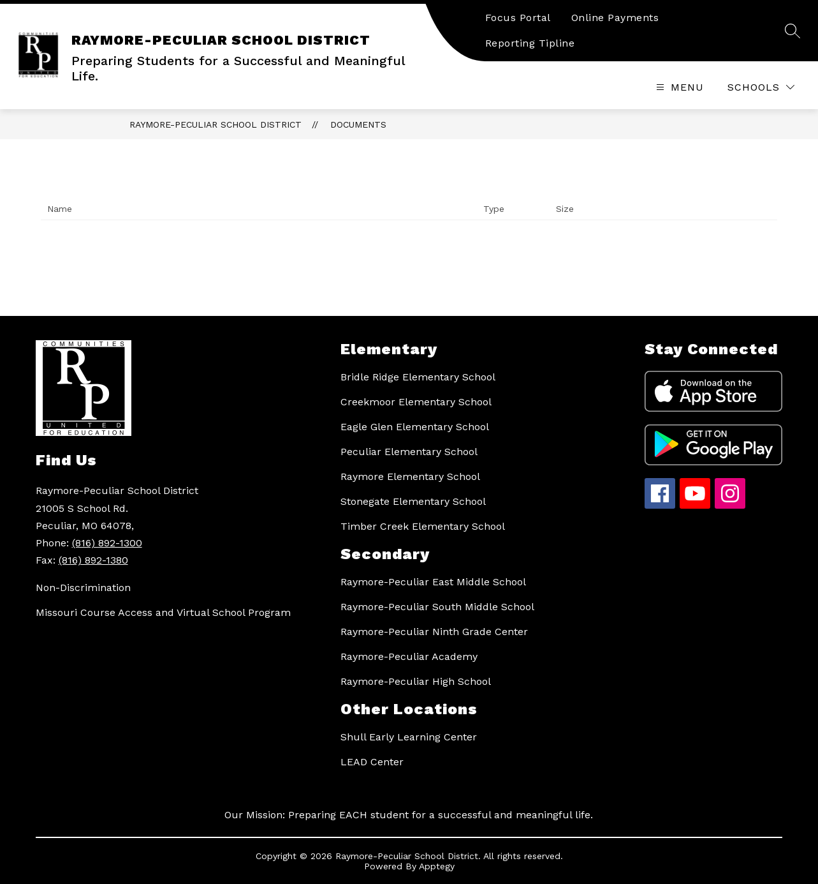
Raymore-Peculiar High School (415, 681)
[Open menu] (678, 87)
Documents (358, 124)
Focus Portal (518, 17)
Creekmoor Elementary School (416, 402)
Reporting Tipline (530, 43)
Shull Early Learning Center (408, 737)
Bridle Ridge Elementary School (417, 377)
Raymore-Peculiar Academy (409, 656)
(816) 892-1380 (93, 560)
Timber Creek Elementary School (422, 526)
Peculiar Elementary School (409, 452)
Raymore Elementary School (410, 476)
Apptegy (437, 866)
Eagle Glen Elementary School (414, 427)
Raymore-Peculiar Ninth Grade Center (434, 632)
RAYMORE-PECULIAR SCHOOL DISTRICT (215, 124)
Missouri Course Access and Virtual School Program (163, 612)
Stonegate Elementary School (413, 501)
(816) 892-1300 (107, 543)
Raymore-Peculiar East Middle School (433, 582)
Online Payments (615, 17)
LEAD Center (372, 762)
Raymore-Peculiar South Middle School (437, 607)
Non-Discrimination (83, 587)
